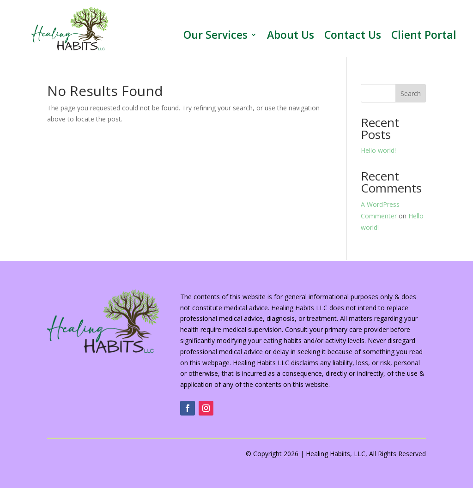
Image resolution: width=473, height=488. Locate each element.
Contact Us (352, 36)
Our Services (215, 36)
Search (410, 93)
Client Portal (423, 36)
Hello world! (378, 150)
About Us (290, 36)
